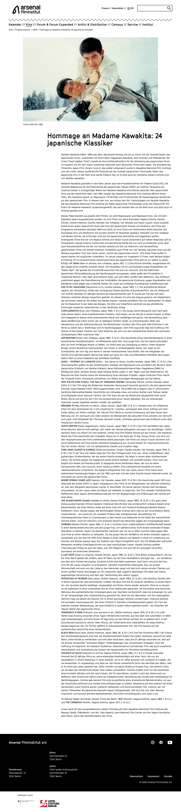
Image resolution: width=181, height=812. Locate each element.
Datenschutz (136, 776)
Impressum (153, 776)
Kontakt (168, 776)
